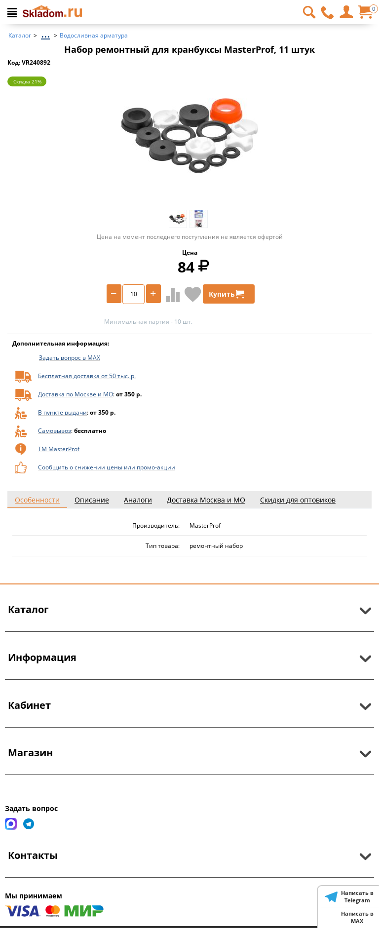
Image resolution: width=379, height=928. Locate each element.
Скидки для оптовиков (298, 499)
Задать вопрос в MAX (69, 357)
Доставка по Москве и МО (75, 394)
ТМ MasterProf (58, 449)
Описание (92, 499)
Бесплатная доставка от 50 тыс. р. (87, 376)
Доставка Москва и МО (206, 499)
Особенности (37, 499)
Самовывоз (54, 430)
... (45, 33)
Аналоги (138, 499)
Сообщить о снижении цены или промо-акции (106, 467)
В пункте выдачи (62, 412)
